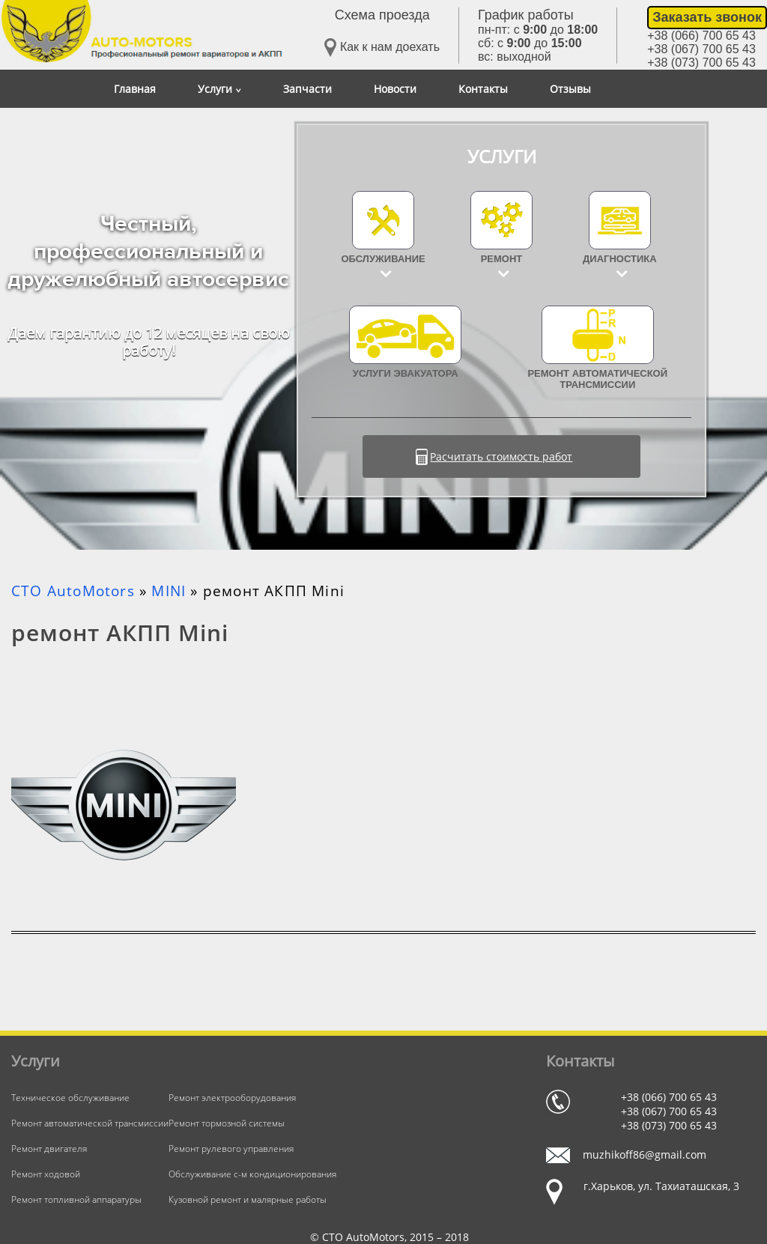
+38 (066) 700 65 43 (701, 35)
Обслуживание (383, 258)
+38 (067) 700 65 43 (701, 49)
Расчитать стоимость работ (501, 456)
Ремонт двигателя (49, 1148)
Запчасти (307, 89)
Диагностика (620, 258)
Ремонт (502, 258)
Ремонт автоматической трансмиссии (597, 348)
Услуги (219, 89)
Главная (135, 89)
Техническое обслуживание (70, 1097)
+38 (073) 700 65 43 (701, 62)
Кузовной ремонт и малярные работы (248, 1199)
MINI (168, 591)
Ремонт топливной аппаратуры (76, 1199)
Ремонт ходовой (45, 1174)
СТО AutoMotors (73, 591)
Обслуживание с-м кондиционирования (252, 1174)
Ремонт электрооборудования (232, 1097)
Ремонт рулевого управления (231, 1148)
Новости (395, 89)
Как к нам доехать (382, 47)
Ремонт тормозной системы (227, 1123)
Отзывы (570, 89)
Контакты (483, 89)
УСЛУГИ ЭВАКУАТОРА (405, 342)
